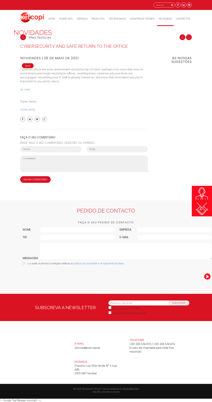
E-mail (124, 237)
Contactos (183, 18)
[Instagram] (189, 4)
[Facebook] (178, 4)
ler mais (25, 89)
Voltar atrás (28, 109)
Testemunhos (117, 18)
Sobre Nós (66, 18)
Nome (27, 230)
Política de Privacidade (135, 313)
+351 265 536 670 (140, 344)
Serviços (82, 18)
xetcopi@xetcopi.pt (87, 347)
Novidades (165, 18)
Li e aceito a (128, 313)
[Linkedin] (183, 4)
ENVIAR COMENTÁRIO (35, 179)
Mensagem (30, 258)
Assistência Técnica (142, 18)
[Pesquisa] (172, 5)
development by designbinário (121, 389)
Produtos (98, 18)
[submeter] (207, 276)
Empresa (125, 230)
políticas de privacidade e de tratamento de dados (99, 263)
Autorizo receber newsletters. (126, 308)
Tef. (25, 237)
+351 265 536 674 (164, 344)
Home (51, 18)
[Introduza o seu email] (148, 302)
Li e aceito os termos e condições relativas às (73, 263)
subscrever (179, 302)
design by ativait (91, 389)
